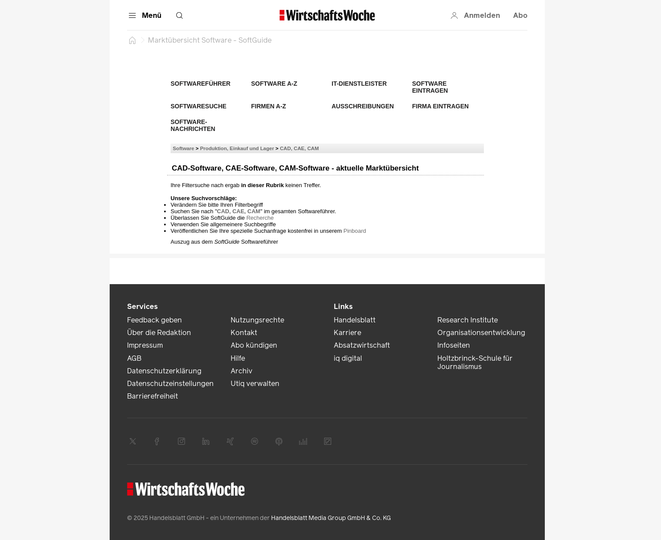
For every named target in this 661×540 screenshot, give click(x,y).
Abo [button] (520, 15)
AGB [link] (134, 358)
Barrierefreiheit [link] (152, 396)
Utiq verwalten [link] (255, 384)
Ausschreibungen (363, 106)
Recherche (260, 218)
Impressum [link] (145, 345)
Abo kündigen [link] (254, 345)
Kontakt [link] (244, 333)
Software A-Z (274, 83)
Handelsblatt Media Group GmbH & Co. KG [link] (331, 518)
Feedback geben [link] (154, 320)
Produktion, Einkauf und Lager (237, 148)
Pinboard (354, 231)
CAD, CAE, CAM (299, 148)
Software (183, 148)
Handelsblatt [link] (355, 320)
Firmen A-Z (268, 106)
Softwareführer (201, 83)
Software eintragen (430, 87)
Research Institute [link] (467, 320)
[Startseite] (132, 40)
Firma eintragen (440, 106)
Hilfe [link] (238, 358)
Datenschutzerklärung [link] (164, 371)
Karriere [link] (347, 333)
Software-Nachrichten (193, 125)
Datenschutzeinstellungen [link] (170, 384)
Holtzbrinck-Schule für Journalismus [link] (475, 362)
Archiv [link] (241, 371)
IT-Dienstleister (359, 83)
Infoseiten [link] (453, 345)
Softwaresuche (198, 106)
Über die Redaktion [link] (159, 333)
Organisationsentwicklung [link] (481, 333)
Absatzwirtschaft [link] (362, 345)
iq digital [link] (348, 358)
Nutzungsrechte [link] (257, 320)
